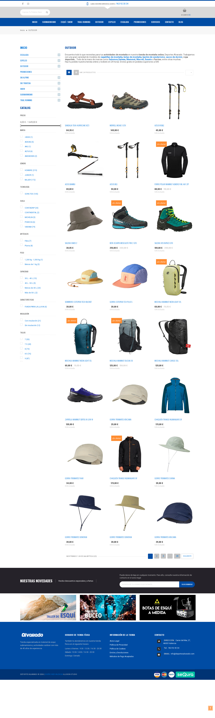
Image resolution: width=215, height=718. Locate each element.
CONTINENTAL (32, 224)
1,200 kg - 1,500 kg (34, 271)
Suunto (148, 70)
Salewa (121, 70)
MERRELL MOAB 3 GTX (118, 136)
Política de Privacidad (119, 656)
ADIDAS (29, 153)
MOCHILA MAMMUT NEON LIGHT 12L (168, 312)
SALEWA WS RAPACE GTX (164, 254)
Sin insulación (32, 336)
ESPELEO (112, 32)
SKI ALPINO (24, 88)
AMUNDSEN (31, 167)
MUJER (30, 191)
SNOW (22, 99)
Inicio (34, 32)
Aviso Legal (114, 652)
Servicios (155, 32)
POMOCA (30, 233)
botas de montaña (133, 68)
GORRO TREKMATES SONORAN (76, 548)
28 (177, 567)
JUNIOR (29, 186)
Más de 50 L (31, 304)
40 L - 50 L (30, 294)
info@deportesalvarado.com (182, 665)
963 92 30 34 (122, 4)
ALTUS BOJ (113, 195)
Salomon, (113, 70)
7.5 (28, 355)
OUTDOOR (99, 32)
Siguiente (187, 567)
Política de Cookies (118, 660)
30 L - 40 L (31, 289)
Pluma (29, 257)
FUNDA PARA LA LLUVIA (36, 318)
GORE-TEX (31, 205)
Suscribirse (187, 595)
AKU (28, 158)
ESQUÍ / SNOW (66, 32)
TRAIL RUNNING (83, 32)
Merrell (140, 70)
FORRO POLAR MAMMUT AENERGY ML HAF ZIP (172, 195)
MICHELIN (30, 228)
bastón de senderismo (154, 68)
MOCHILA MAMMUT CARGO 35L (167, 371)
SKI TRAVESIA (25, 94)
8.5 (28, 365)
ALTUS (29, 162)
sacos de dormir (174, 68)
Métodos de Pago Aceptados (122, 667)
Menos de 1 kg (32, 275)
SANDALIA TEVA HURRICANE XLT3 (77, 136)
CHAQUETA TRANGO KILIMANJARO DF (168, 430)
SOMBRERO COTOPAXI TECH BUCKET (78, 312)
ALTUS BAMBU (70, 195)
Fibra (28, 252)
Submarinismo (49, 32)
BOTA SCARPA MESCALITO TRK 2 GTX (123, 254)
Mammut (130, 70)
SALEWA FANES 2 (71, 254)
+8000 (29, 148)
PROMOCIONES (140, 32)
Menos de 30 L (33, 299)
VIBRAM (30, 238)
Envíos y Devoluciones (119, 663)
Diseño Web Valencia (54, 685)
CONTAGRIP (31, 219)
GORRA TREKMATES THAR (74, 489)
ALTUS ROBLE (159, 136)
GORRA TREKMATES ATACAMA (120, 430)
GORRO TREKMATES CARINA (165, 489)
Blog (181, 32)
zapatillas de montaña (112, 68)
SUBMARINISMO (26, 105)
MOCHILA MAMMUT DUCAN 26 (121, 371)
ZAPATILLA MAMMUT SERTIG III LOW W (79, 430)
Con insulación (33, 332)
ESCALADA (124, 32)
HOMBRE (31, 181)
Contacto (169, 32)
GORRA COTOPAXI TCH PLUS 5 (121, 312)
